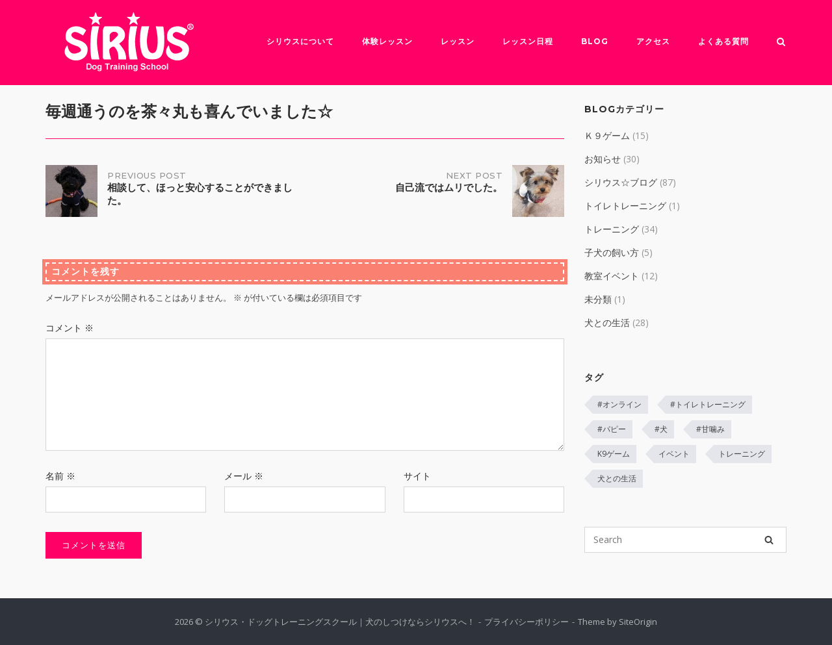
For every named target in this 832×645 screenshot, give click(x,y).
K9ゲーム (613, 453)
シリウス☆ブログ (620, 182)
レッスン (457, 41)
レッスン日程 (527, 41)
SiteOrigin (638, 621)
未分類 (598, 299)
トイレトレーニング (625, 205)
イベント (674, 453)
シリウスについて (300, 41)
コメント (70, 328)
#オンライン (619, 404)
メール (243, 476)
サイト (417, 476)
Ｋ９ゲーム (607, 135)
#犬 (661, 429)
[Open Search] (780, 43)
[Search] (768, 540)
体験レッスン (387, 41)
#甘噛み (710, 429)
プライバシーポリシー (526, 621)
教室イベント (611, 276)
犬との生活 (607, 322)
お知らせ (602, 159)
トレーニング (611, 229)
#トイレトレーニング (708, 404)
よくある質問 (723, 41)
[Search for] (685, 540)
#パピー (611, 429)
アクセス (653, 41)
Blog (594, 41)
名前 (60, 476)
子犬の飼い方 (611, 252)
